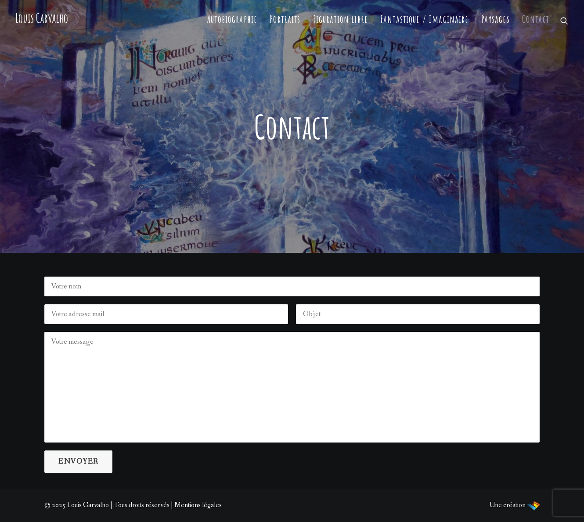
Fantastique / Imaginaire (424, 19)
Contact (535, 19)
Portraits (285, 19)
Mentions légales (198, 505)
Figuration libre (340, 19)
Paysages (495, 19)
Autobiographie (232, 19)
